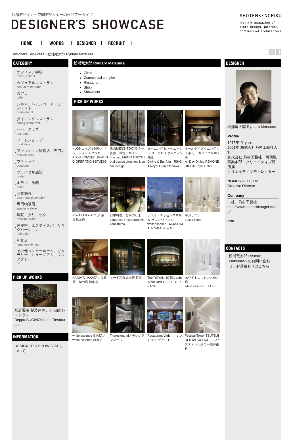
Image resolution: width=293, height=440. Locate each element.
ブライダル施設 (30, 174)
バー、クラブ (28, 131)
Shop (88, 87)
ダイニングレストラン (35, 121)
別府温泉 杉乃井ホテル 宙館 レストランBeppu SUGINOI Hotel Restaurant (40, 317)
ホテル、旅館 (28, 184)
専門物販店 (27, 206)
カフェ (22, 95)
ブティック (26, 163)
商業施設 (31, 195)
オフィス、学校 (30, 74)
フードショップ (30, 142)
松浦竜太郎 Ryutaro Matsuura (70, 54)
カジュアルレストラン (35, 85)
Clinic (88, 73)
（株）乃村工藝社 (242, 202)
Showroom (92, 92)
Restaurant (92, 83)
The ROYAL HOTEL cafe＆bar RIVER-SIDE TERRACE (164, 282)
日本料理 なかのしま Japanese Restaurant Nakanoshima (127, 219)
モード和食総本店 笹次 (126, 277)
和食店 (28, 242)
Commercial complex (100, 78)
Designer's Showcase (28, 54)
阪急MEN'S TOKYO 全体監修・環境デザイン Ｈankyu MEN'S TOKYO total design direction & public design (127, 157)
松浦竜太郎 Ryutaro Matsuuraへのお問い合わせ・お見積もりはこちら (249, 261)
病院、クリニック (31, 217)
